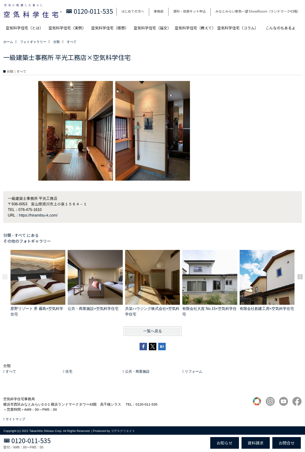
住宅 (68, 371)
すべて (11, 371)
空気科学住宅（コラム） (237, 28)
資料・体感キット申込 (189, 11)
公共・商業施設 (137, 371)
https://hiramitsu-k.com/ (38, 215)
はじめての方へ (132, 11)
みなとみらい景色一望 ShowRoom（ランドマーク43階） (257, 11)
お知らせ (224, 443)
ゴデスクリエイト (123, 431)
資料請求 (255, 443)
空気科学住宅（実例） (67, 28)
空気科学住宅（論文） (152, 28)
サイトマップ (15, 419)
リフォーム (193, 371)
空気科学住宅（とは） (24, 28)
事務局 (159, 11)
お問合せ (286, 443)
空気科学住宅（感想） (110, 28)
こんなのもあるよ (280, 28)
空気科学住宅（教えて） (195, 28)
